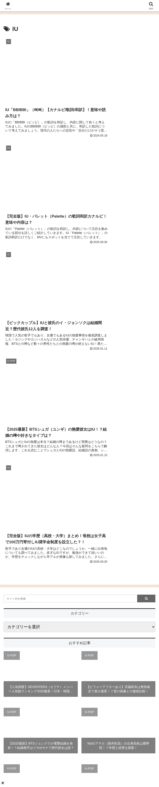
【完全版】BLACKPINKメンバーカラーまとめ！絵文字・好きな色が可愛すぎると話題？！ (40, 539)
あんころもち (79, 705)
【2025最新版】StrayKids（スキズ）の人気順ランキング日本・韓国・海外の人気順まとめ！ (118, 595)
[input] (79, 335)
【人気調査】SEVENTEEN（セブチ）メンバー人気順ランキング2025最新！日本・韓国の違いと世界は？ (40, 426)
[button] (146, 335)
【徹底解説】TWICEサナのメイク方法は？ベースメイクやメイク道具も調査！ (118, 539)
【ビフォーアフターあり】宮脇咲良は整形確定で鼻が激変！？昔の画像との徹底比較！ (118, 425)
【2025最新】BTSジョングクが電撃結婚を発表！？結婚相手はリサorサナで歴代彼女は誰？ (41, 482)
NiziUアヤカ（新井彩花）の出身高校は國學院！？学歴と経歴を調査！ (118, 482)
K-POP (11, 392)
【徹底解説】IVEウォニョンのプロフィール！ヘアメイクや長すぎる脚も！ (40, 595)
